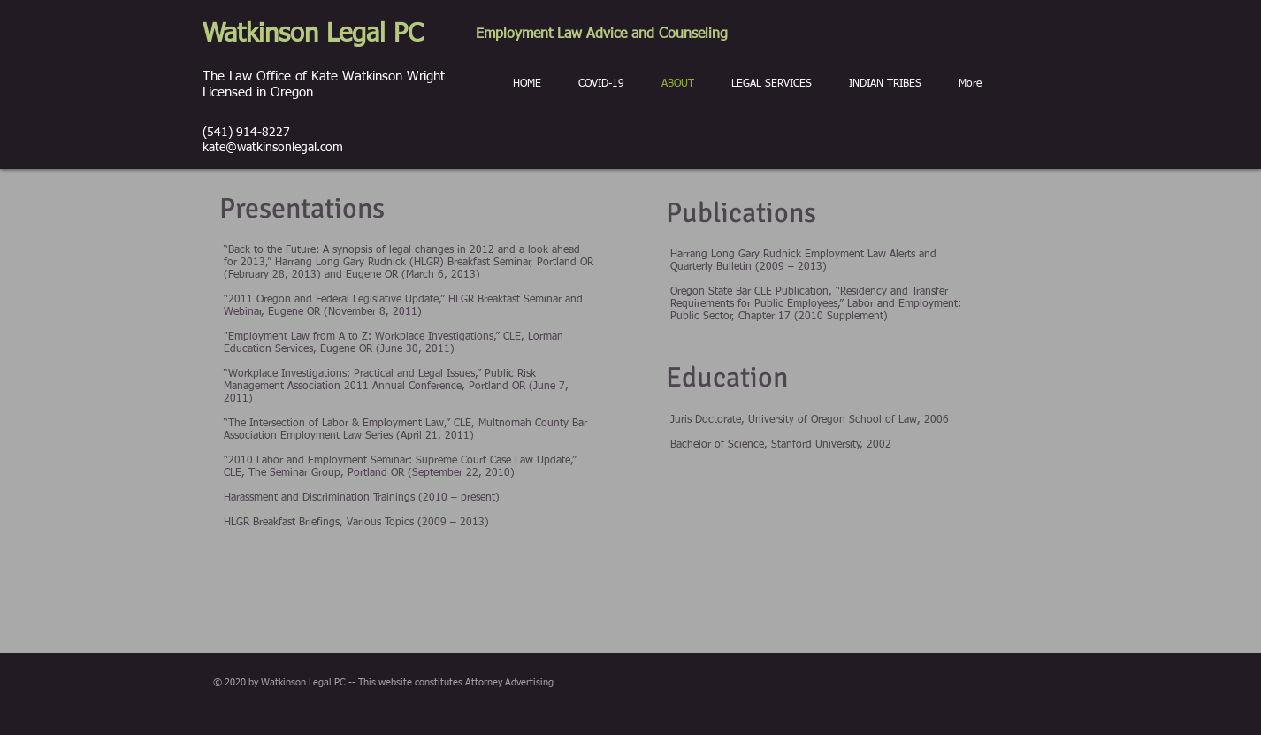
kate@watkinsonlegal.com (273, 148)
